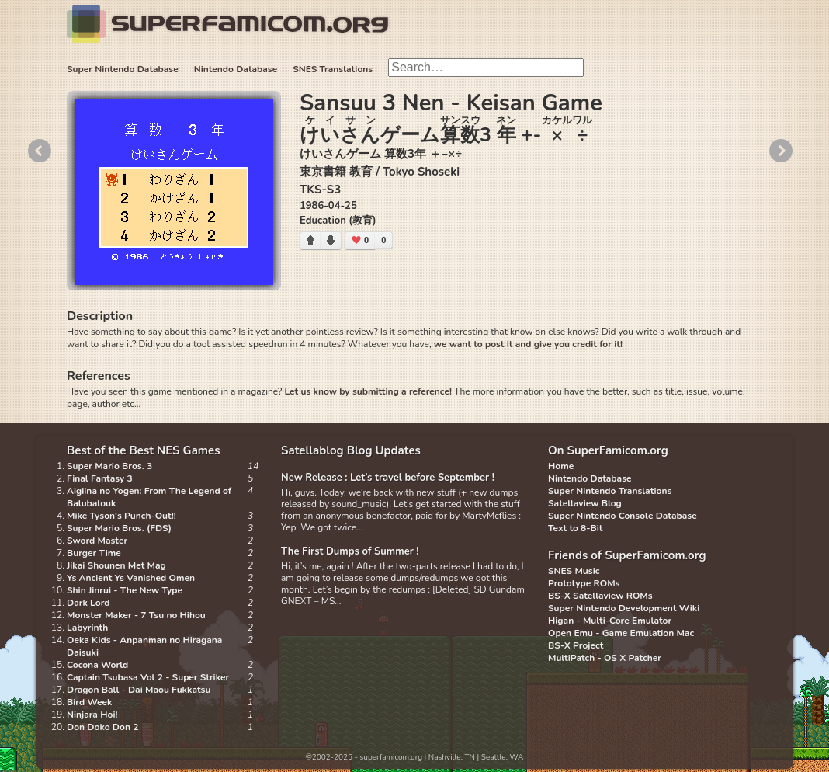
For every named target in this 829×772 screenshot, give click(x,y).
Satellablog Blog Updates (351, 450)
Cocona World (97, 665)
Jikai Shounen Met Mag (116, 565)
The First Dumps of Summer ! (350, 551)
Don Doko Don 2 (102, 727)
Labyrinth (87, 627)
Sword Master (97, 540)
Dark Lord (88, 602)
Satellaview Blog (585, 503)
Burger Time (94, 553)
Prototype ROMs (583, 583)
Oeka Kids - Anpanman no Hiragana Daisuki (144, 646)
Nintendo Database (236, 69)
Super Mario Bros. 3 (109, 466)
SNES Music (573, 571)
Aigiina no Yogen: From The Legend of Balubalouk (149, 497)
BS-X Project (575, 645)
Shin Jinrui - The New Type (124, 590)
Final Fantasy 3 (100, 478)
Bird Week (89, 702)
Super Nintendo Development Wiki (623, 608)
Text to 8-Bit (575, 528)
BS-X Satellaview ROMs (600, 595)
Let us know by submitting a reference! (367, 391)
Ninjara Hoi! (92, 714)
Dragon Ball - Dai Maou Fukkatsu (138, 689)
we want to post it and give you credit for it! (528, 344)
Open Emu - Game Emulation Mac (621, 633)
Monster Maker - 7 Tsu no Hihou (136, 615)
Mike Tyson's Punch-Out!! (121, 515)
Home (561, 466)
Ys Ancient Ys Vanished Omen (131, 578)
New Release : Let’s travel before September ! (387, 478)
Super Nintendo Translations (609, 491)
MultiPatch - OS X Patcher (604, 658)
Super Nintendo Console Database (622, 515)
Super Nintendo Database (123, 69)
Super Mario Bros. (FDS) (119, 528)
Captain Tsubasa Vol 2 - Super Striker (148, 677)
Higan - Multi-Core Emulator (609, 620)
